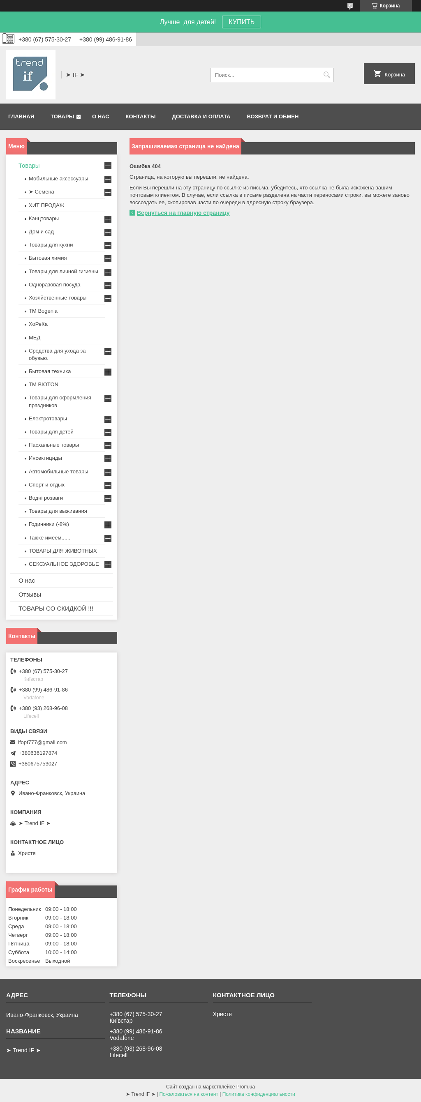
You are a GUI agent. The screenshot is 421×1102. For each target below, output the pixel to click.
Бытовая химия (48, 258)
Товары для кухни (51, 245)
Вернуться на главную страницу (183, 213)
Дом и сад (41, 231)
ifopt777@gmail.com (42, 742)
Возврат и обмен (272, 116)
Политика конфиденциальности (258, 1094)
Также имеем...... (49, 538)
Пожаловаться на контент (188, 1094)
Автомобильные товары (58, 471)
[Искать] (326, 75)
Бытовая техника (50, 371)
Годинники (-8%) (49, 524)
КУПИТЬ (241, 21)
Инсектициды (45, 458)
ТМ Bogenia (43, 311)
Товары (62, 116)
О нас (100, 116)
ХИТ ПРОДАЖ (47, 205)
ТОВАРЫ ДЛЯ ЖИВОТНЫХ (63, 551)
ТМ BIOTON (43, 384)
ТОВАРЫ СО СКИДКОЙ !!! (56, 608)
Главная (21, 116)
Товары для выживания (58, 511)
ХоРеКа (38, 324)
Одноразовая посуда (54, 284)
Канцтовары (44, 218)
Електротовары (48, 418)
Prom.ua (245, 1087)
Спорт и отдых (47, 485)
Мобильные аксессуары (58, 178)
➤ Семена (41, 192)
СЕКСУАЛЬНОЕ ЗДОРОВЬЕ (64, 564)
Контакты (141, 116)
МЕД (34, 337)
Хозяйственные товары (57, 298)
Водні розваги (46, 498)
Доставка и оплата (201, 116)
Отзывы (30, 594)
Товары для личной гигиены (63, 271)
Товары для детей (51, 432)
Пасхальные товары (54, 445)
